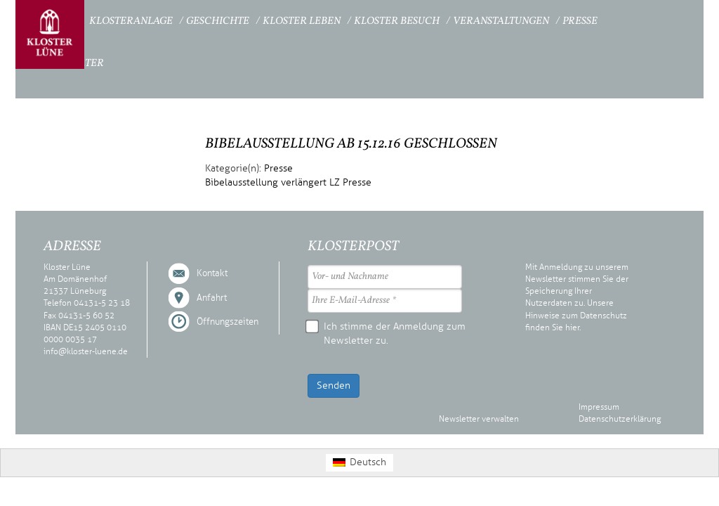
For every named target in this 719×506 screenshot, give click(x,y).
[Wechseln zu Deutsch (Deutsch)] (359, 463)
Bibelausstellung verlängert (265, 182)
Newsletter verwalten (479, 419)
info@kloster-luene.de (86, 351)
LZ (334, 182)
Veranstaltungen (501, 21)
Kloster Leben (302, 21)
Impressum (599, 407)
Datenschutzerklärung (620, 419)
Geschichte (217, 21)
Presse (580, 21)
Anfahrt (212, 298)
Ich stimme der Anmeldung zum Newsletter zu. (387, 333)
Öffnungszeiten (227, 321)
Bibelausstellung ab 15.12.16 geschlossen (351, 144)
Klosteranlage (131, 21)
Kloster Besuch (397, 21)
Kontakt (212, 273)
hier (572, 327)
